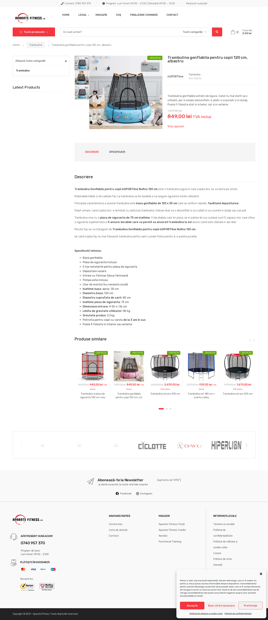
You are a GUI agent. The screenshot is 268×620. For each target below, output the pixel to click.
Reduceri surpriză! (196, 3)
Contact (172, 14)
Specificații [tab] (117, 151)
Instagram (144, 493)
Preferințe (250, 605)
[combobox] (118, 32)
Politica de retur (222, 559)
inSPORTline (175, 76)
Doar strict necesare (221, 605)
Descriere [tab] (92, 151)
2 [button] (167, 408)
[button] (261, 574)
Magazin (101, 14)
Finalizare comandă (144, 14)
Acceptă (192, 605)
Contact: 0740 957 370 (76, 3)
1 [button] (161, 408)
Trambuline (35, 44)
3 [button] (170, 408)
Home (66, 14)
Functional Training (170, 541)
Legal (82, 14)
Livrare (217, 553)
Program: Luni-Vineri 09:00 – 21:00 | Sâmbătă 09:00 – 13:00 (138, 3)
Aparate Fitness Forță (172, 524)
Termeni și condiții (223, 524)
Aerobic (163, 535)
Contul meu (115, 524)
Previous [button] (21, 445)
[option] (126, 92)
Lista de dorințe (118, 529)
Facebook (123, 493)
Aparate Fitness (41, 613)
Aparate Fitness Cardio (172, 529)
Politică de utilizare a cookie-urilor (206, 613)
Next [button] (246, 445)
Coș (118, 14)
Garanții (217, 564)
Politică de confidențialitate (238, 613)
